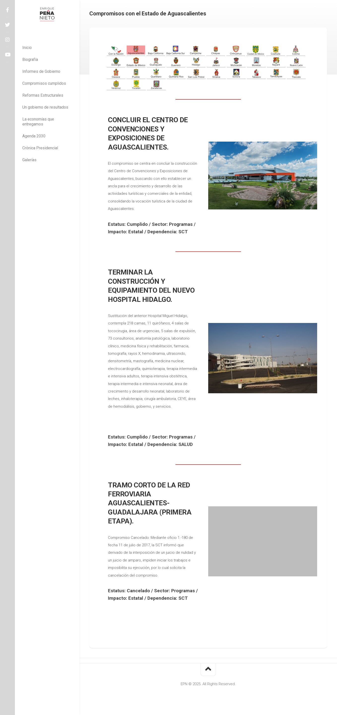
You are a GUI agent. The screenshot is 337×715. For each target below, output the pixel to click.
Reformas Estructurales (42, 95)
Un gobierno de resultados (45, 107)
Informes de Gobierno (41, 71)
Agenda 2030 (33, 136)
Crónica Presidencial (40, 148)
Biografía (30, 59)
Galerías (29, 160)
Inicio (27, 47)
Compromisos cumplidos (44, 83)
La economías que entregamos (38, 121)
